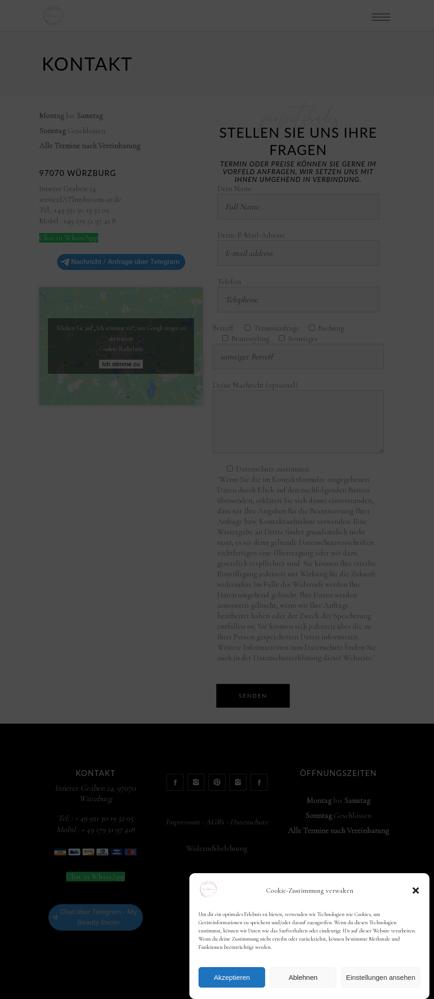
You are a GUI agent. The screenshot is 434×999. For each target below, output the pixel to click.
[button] (415, 890)
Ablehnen (302, 977)
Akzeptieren (232, 977)
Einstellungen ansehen (380, 977)
